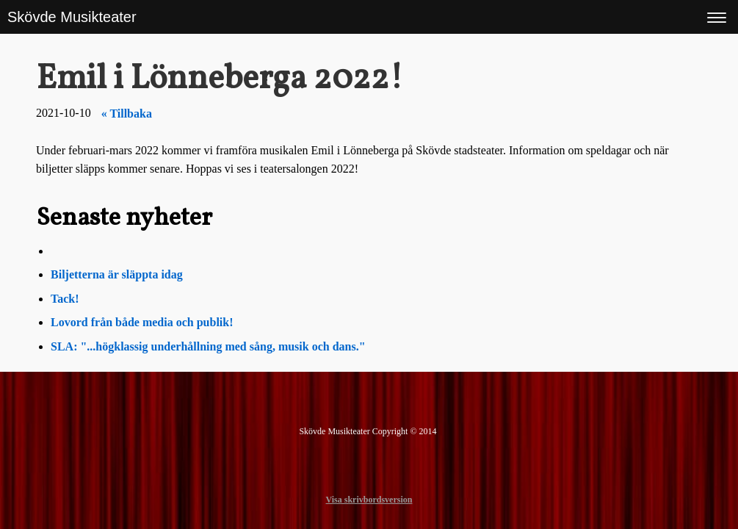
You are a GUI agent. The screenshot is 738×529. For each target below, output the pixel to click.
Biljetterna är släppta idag (118, 274)
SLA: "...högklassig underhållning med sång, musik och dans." (208, 346)
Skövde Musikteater (72, 17)
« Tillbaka (126, 113)
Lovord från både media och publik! (142, 322)
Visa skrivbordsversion (369, 499)
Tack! (65, 298)
